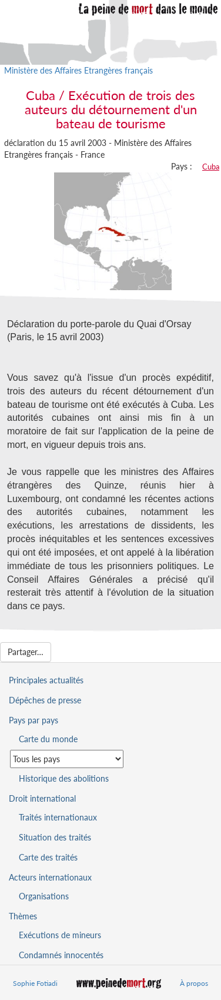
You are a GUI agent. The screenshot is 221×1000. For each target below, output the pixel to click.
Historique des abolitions (64, 778)
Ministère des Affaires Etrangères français (78, 70)
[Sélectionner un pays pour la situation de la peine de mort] (66, 759)
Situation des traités (55, 837)
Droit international (42, 798)
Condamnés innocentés (61, 955)
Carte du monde (48, 739)
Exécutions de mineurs (60, 935)
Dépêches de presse (45, 700)
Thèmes (23, 916)
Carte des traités (48, 857)
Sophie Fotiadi (35, 983)
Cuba (210, 166)
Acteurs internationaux (50, 877)
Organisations (44, 896)
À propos (194, 983)
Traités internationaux (58, 817)
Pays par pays (33, 720)
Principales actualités (46, 680)
